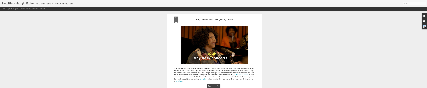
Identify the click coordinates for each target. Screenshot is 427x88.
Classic (3, 9)
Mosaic (23, 9)
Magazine (16, 9)
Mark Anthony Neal (222, 63)
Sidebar (28, 9)
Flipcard (9, 9)
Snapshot (35, 9)
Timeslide (42, 9)
